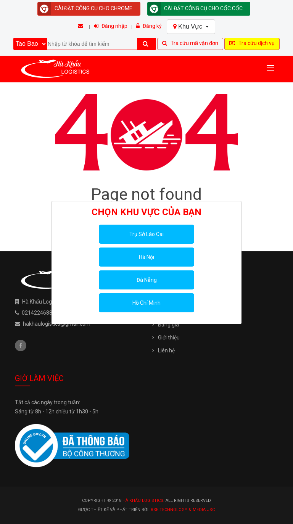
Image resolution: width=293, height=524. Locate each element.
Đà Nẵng (147, 280)
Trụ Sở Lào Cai (146, 234)
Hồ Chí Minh (146, 303)
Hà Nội (146, 257)
